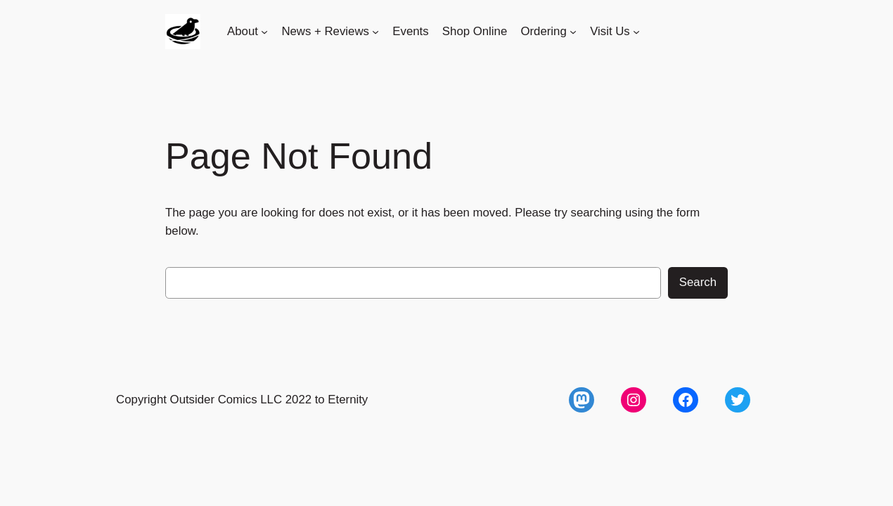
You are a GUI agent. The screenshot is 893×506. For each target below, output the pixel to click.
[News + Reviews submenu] (375, 31)
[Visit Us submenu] (636, 31)
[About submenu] (264, 31)
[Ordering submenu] (573, 31)
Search (698, 282)
